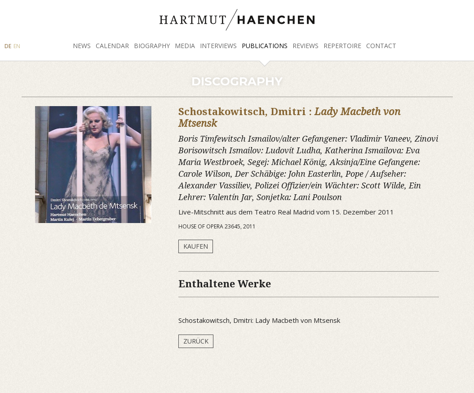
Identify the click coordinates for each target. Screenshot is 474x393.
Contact (381, 45)
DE (7, 46)
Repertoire (342, 45)
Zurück (195, 341)
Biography (152, 45)
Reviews (305, 45)
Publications (265, 45)
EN (16, 46)
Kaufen (195, 246)
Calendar (112, 45)
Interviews (218, 45)
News (82, 45)
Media (185, 45)
